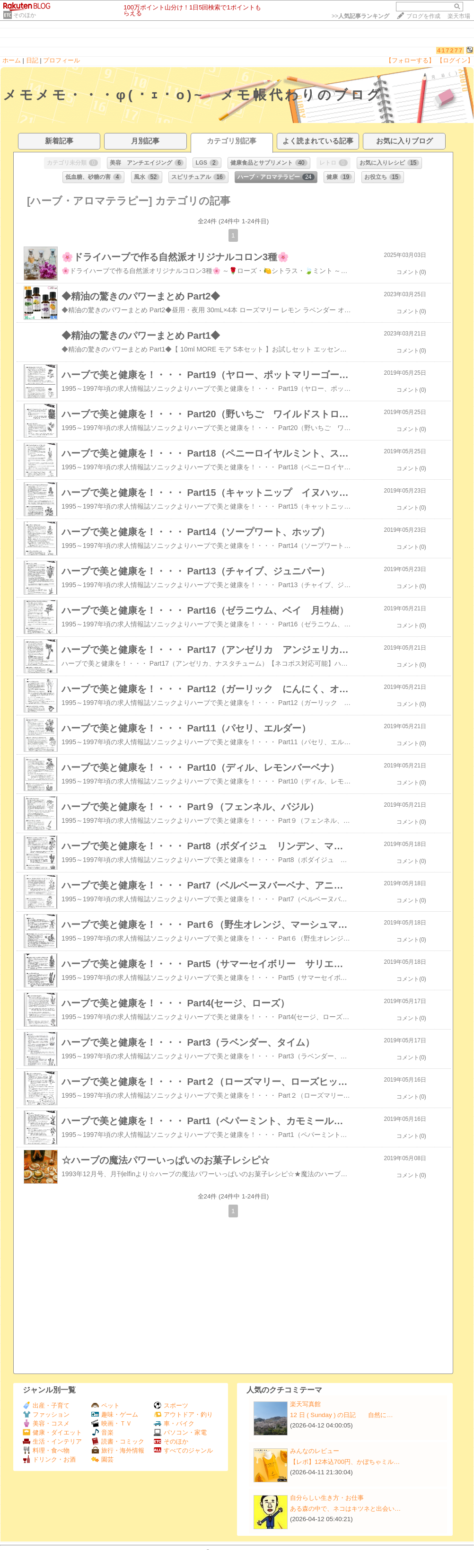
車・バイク (174, 1423)
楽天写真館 (305, 1404)
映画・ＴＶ (111, 1423)
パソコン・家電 (180, 1432)
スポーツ (171, 1405)
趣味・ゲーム (114, 1414)
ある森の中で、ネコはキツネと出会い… (345, 1508)
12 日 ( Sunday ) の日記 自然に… (341, 1414)
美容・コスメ (46, 1423)
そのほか (24, 15)
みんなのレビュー (314, 1450)
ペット (105, 1405)
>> (360, 16)
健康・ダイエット (52, 1432)
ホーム (11, 60)
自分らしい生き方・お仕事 (327, 1497)
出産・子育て (46, 1405)
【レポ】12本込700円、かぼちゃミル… (345, 1461)
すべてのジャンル (183, 1450)
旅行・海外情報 (117, 1450)
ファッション (46, 1414)
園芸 (102, 1459)
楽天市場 (459, 16)
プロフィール (61, 60)
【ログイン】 (455, 60)
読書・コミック (117, 1441)
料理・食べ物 (46, 1450)
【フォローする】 (410, 60)
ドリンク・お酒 (49, 1459)
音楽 (102, 1432)
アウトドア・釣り (183, 1414)
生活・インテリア (52, 1441)
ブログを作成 (423, 16)
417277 (450, 50)
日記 (32, 60)
